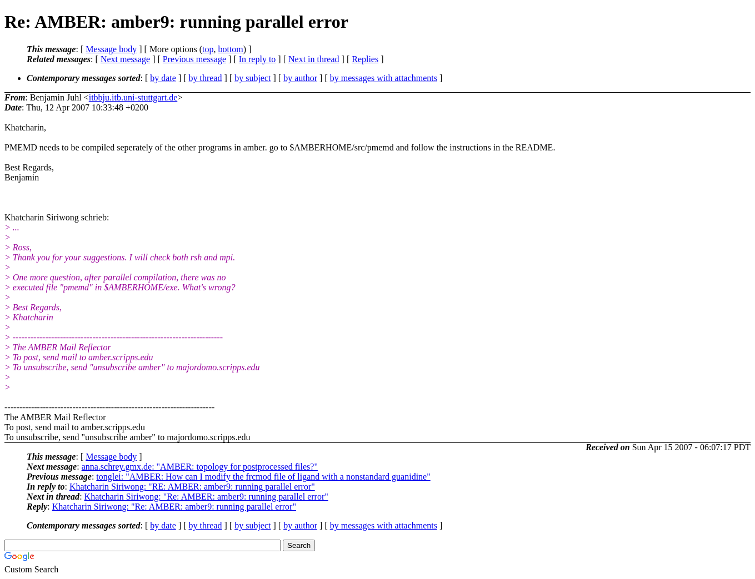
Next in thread (313, 59)
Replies (365, 59)
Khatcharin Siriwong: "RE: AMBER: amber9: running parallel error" (192, 486)
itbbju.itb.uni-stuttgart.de (133, 97)
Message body (111, 49)
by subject (252, 78)
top (207, 49)
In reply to (257, 59)
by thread (205, 78)
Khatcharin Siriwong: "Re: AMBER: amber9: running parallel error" (206, 496)
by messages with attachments (383, 78)
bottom (230, 49)
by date (163, 78)
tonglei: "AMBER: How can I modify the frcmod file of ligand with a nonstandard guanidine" (263, 476)
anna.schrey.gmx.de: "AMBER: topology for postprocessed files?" (200, 466)
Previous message (194, 59)
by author (300, 78)
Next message (125, 59)
